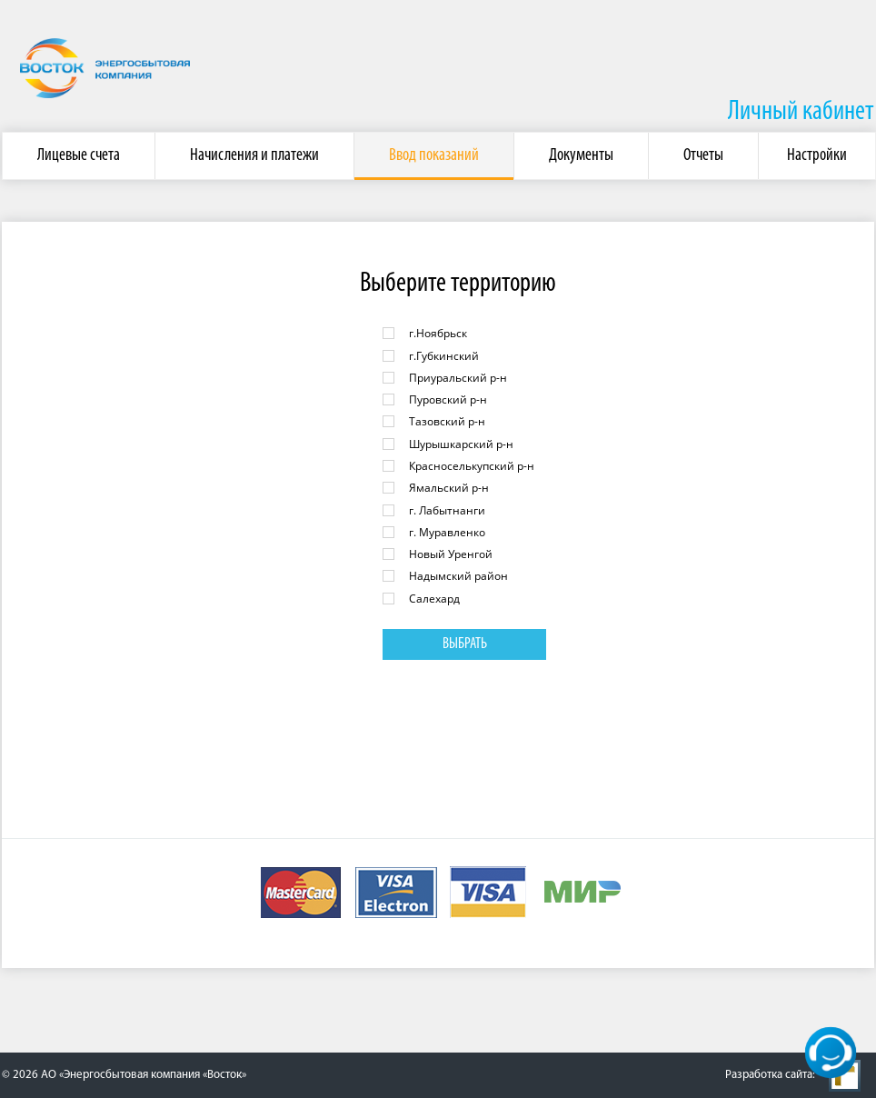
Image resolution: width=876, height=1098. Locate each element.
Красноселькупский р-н (471, 466)
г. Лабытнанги (447, 510)
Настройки (817, 156)
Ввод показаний (434, 156)
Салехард (434, 598)
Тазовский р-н (447, 421)
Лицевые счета (78, 156)
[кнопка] (830, 1052)
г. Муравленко (447, 532)
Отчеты (703, 156)
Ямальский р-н (449, 487)
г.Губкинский (444, 356)
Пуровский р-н (448, 399)
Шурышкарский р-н (461, 444)
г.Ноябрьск (438, 333)
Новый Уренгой (451, 554)
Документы (581, 156)
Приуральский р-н (458, 377)
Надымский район (458, 576)
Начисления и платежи (254, 156)
